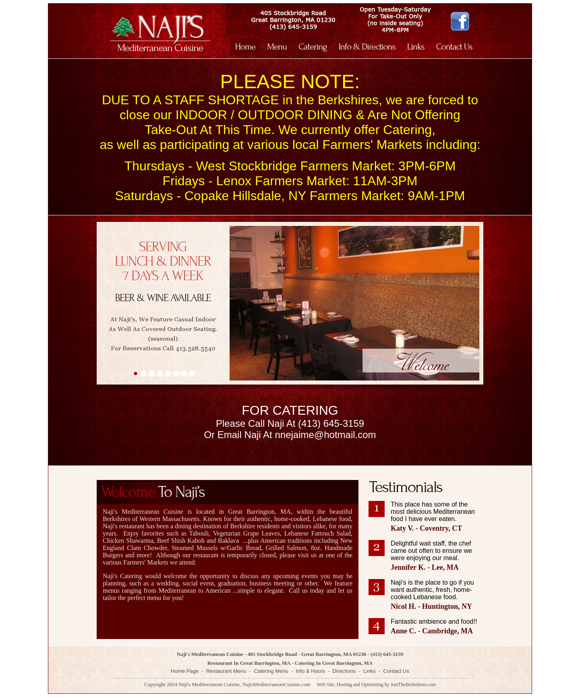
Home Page (185, 671)
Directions (344, 671)
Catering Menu (271, 671)
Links (369, 671)
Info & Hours (310, 671)
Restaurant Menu (226, 671)
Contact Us (396, 671)
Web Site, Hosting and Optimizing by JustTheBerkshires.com (376, 684)
